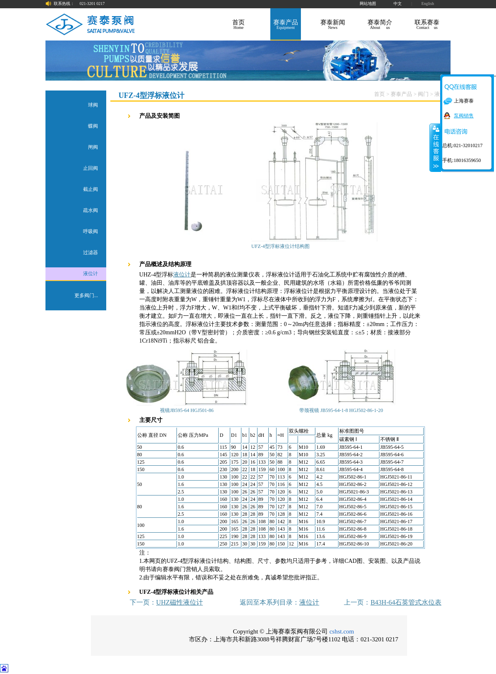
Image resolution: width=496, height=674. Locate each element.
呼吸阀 (90, 231)
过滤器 (90, 252)
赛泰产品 (401, 94)
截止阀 (90, 189)
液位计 (90, 273)
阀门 (423, 94)
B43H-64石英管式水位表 (405, 602)
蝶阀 (93, 126)
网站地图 (368, 3)
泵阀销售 (464, 116)
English (427, 3)
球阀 (93, 105)
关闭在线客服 (435, 147)
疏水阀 (90, 210)
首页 (379, 94)
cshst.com (341, 631)
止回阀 (90, 168)
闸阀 (93, 147)
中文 (397, 3)
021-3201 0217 (92, 3)
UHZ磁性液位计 (179, 602)
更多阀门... (86, 295)
